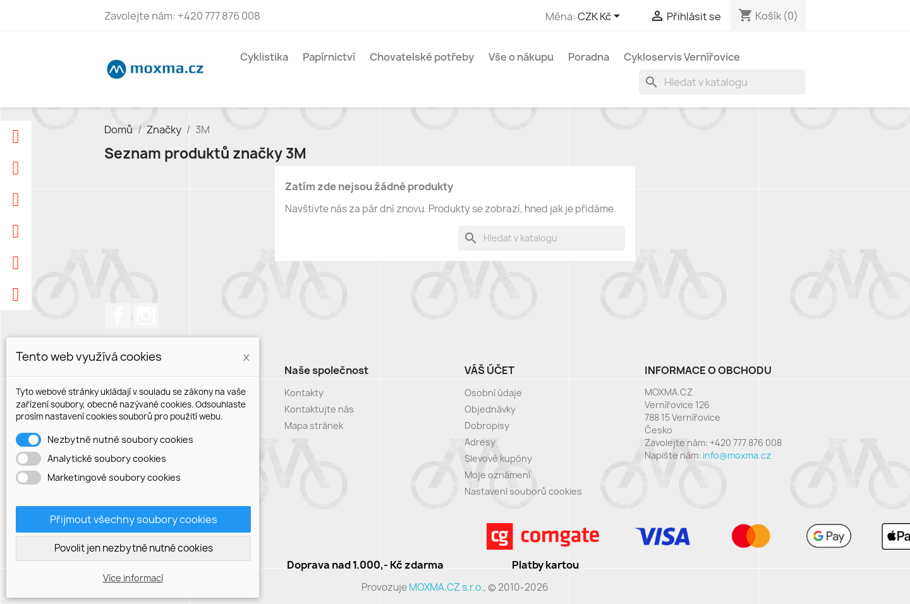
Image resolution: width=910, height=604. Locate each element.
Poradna (588, 57)
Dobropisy (486, 426)
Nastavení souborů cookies (523, 491)
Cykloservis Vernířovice (682, 57)
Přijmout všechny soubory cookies (133, 519)
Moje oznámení (497, 475)
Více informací (133, 578)
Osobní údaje (493, 393)
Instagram (146, 316)
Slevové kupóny (498, 458)
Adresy (479, 442)
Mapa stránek (313, 426)
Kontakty (304, 393)
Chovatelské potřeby (422, 57)
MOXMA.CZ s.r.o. (446, 587)
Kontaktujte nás (319, 409)
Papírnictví (329, 57)
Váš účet (489, 370)
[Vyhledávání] (722, 82)
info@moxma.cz (737, 455)
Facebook (118, 316)
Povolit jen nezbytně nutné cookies (133, 548)
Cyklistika (264, 57)
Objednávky (490, 409)
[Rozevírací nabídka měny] (601, 17)
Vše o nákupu (521, 57)
